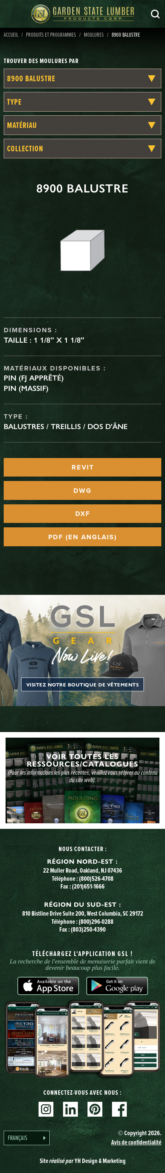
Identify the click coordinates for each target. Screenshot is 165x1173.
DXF (82, 513)
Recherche (155, 14)
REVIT (83, 467)
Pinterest (95, 1109)
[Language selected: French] (27, 1138)
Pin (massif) (26, 388)
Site (83, 1161)
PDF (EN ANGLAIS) (82, 537)
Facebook (119, 1109)
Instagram (46, 1109)
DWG (82, 490)
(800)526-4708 (96, 878)
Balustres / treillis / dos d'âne (66, 426)
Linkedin (70, 1109)
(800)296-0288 (96, 921)
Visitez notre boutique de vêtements (82, 684)
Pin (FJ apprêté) (34, 377)
